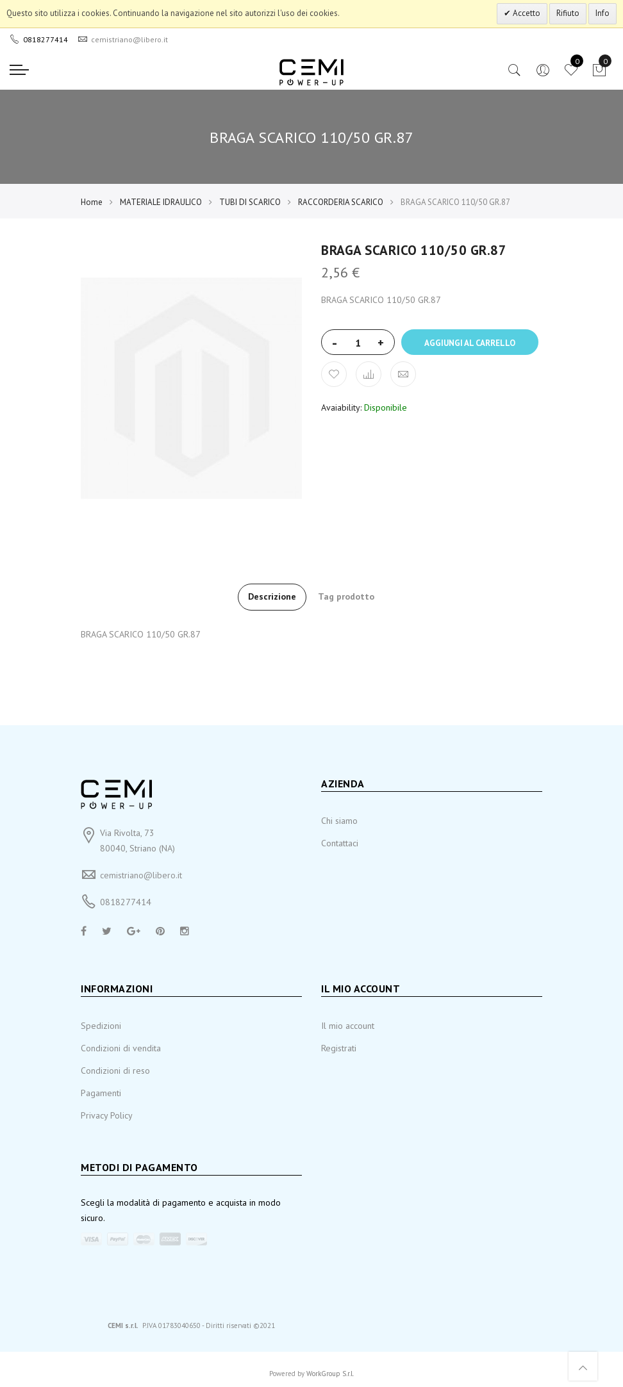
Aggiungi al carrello (469, 343)
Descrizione (272, 596)
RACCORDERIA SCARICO (340, 202)
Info (602, 13)
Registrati (338, 1048)
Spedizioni (101, 1025)
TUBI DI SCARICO (250, 202)
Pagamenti (101, 1093)
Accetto (525, 13)
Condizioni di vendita (121, 1048)
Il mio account (347, 1025)
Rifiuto (567, 13)
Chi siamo (339, 820)
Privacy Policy (107, 1115)
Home (92, 202)
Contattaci (339, 843)
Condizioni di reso (115, 1070)
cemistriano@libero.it (141, 875)
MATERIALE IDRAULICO (161, 202)
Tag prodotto (346, 596)
